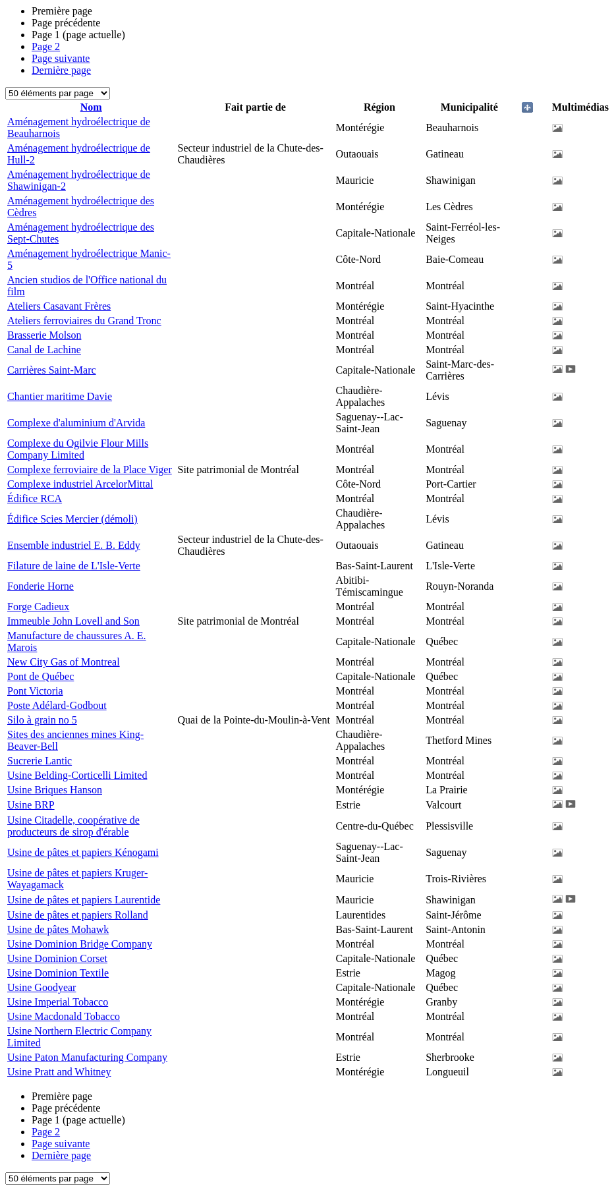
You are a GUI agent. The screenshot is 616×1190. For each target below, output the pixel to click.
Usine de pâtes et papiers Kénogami (83, 852)
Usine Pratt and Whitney (59, 1071)
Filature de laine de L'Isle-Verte (73, 565)
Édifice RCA (34, 498)
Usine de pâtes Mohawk (58, 929)
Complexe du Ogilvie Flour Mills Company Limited (77, 449)
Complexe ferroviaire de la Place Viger (89, 469)
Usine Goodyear (41, 987)
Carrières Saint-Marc (51, 370)
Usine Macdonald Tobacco (63, 1016)
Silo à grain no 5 (42, 719)
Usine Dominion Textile (58, 972)
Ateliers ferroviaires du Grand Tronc (84, 320)
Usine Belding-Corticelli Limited (77, 775)
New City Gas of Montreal (63, 661)
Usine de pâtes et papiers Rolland (77, 915)
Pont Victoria (35, 690)
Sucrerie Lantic (39, 760)
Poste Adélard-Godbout (57, 705)
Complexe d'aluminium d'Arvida (76, 422)
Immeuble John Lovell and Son (73, 621)
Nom (91, 107)
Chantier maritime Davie (59, 396)
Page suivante (61, 58)
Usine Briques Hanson (54, 789)
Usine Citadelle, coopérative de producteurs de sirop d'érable (73, 825)
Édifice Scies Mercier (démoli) (72, 518)
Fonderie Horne (40, 586)
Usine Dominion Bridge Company (79, 943)
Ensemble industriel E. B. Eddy (73, 545)
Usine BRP (31, 804)
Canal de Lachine (44, 349)
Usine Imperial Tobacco (57, 1001)
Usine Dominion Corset (57, 958)
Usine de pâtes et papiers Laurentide (83, 899)
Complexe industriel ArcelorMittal (80, 484)
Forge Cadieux (38, 606)
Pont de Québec (40, 676)
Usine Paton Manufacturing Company (87, 1057)
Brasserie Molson (44, 335)
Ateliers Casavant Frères (59, 306)
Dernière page (61, 70)
